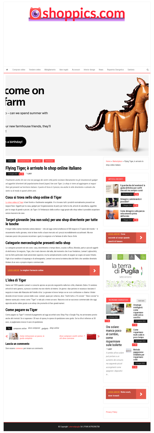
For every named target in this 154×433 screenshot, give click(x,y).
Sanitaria (131, 69)
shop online (54, 328)
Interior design (89, 69)
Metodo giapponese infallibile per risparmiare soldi (138, 354)
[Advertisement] (77, 42)
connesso (19, 348)
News (101, 69)
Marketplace (49, 161)
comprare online (19, 328)
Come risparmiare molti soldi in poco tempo (138, 333)
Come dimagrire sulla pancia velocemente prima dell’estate (132, 213)
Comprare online (18, 69)
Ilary (30, 174)
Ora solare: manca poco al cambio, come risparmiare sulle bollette (114, 336)
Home (108, 161)
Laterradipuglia (74, 426)
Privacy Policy (111, 412)
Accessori (76, 69)
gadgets (45, 328)
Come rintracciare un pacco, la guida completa (32, 337)
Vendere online (35, 69)
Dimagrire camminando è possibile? (131, 200)
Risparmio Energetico (115, 69)
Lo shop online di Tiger (14, 202)
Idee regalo (63, 69)
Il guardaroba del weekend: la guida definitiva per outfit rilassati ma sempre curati (132, 188)
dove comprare (34, 328)
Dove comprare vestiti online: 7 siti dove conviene (72, 337)
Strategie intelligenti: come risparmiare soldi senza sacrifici (138, 311)
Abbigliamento (50, 69)
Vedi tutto (141, 301)
